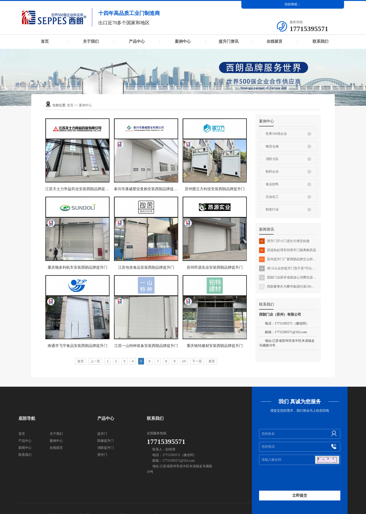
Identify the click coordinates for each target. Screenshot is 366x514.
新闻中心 (25, 448)
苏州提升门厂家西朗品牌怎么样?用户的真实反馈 (288, 259)
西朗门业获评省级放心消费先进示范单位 (288, 277)
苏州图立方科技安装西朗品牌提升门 (215, 189)
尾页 (211, 361)
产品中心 (137, 41)
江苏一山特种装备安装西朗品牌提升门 (146, 346)
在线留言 (274, 41)
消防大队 (272, 159)
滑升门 (102, 455)
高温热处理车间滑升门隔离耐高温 (287, 250)
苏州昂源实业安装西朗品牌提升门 (215, 267)
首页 (45, 41)
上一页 (95, 361)
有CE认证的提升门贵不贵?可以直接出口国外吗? (288, 268)
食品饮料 (272, 184)
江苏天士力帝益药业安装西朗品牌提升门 (77, 189)
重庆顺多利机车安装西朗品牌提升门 (77, 267)
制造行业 (272, 209)
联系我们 (320, 41)
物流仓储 (272, 146)
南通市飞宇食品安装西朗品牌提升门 (77, 346)
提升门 (102, 433)
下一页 (197, 361)
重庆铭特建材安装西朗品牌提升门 (215, 346)
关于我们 (91, 41)
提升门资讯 (229, 41)
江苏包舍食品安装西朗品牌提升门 (146, 267)
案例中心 (183, 41)
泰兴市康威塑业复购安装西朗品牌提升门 (146, 189)
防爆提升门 (105, 441)
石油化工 (272, 197)
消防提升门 (105, 448)
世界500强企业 (276, 134)
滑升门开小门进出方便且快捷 (284, 241)
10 (184, 361)
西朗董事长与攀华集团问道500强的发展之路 (288, 286)
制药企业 (272, 171)
